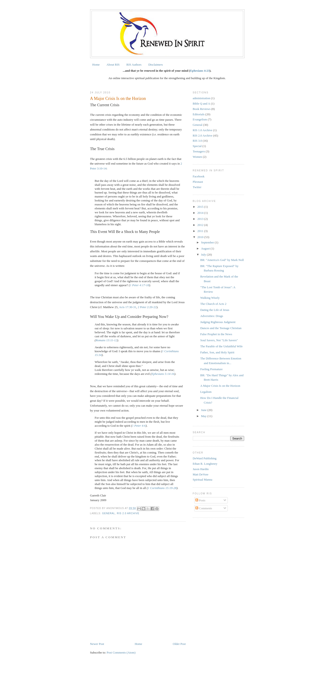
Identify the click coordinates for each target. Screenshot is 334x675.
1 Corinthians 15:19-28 (162, 488)
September (208, 242)
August (206, 248)
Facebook (199, 176)
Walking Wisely (210, 297)
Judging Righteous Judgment (218, 322)
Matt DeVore (200, 474)
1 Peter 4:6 (139, 425)
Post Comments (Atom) (121, 652)
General (108, 513)
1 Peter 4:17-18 (139, 285)
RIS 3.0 (197, 140)
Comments (203, 508)
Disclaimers (155, 64)
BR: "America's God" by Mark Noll (222, 260)
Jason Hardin (201, 469)
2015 (200, 206)
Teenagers (199, 151)
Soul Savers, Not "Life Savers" (219, 340)
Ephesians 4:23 (199, 70)
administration (201, 98)
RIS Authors (134, 64)
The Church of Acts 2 (213, 304)
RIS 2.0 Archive (128, 513)
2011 (200, 231)
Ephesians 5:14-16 (162, 374)
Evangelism (200, 119)
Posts (200, 500)
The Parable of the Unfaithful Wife (221, 346)
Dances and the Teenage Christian (220, 328)
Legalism (205, 392)
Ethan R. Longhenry (205, 463)
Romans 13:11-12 (106, 340)
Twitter (197, 187)
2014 (200, 212)
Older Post (179, 644)
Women (197, 156)
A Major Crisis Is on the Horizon (220, 385)
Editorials (199, 114)
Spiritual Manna (202, 479)
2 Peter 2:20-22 (147, 307)
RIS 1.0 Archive (202, 130)
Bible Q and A (201, 103)
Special (197, 146)
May (204, 416)
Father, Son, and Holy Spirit (217, 352)
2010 (200, 237)
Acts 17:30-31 (127, 307)
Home (96, 64)
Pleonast (198, 181)
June (204, 410)
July (204, 254)
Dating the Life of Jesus (214, 310)
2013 (200, 219)
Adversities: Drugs (211, 316)
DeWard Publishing (205, 458)
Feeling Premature (211, 369)
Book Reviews (202, 109)
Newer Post (97, 644)
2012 (200, 225)
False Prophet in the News (216, 334)
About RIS (113, 64)
